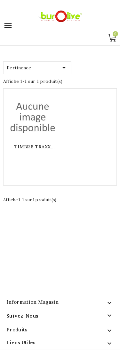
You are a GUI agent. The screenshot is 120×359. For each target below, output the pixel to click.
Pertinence (37, 67)
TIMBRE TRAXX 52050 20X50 (32, 147)
